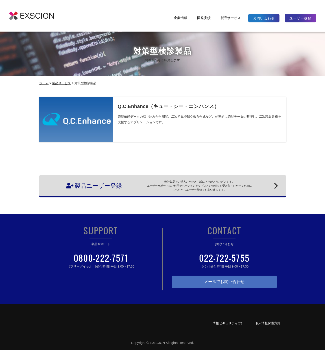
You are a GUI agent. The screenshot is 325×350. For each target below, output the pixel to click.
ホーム (44, 83)
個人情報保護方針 (267, 323)
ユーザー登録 (300, 18)
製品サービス (230, 18)
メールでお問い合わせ (224, 281)
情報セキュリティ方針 (228, 323)
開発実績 (204, 18)
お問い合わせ (264, 18)
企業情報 (180, 18)
